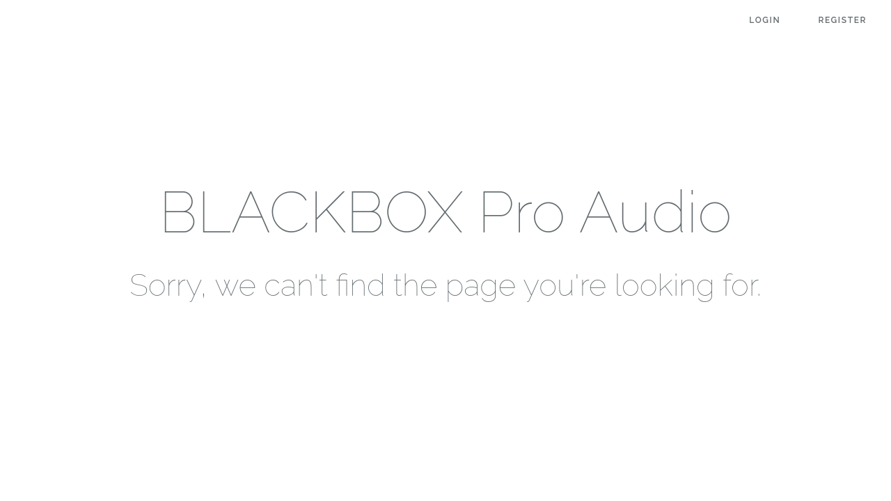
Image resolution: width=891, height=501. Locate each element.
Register (842, 20)
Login (764, 20)
